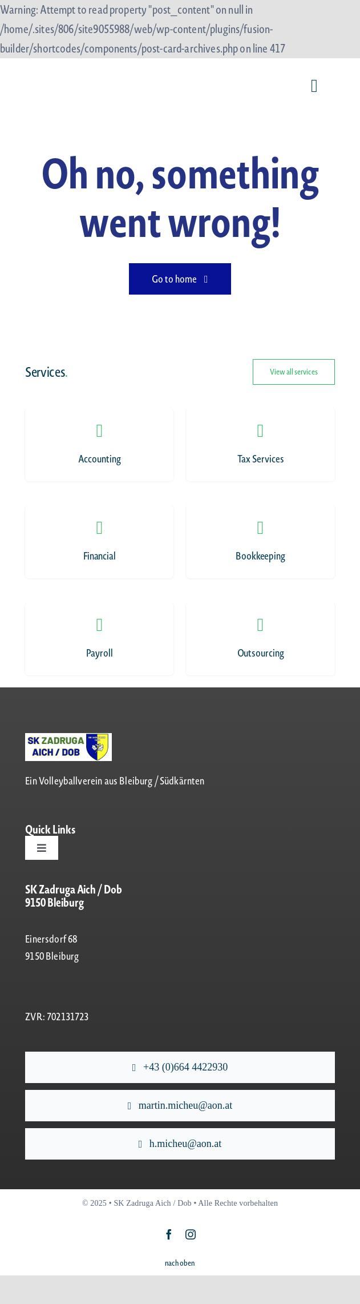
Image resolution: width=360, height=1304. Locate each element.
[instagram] (190, 1234)
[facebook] (169, 1234)
